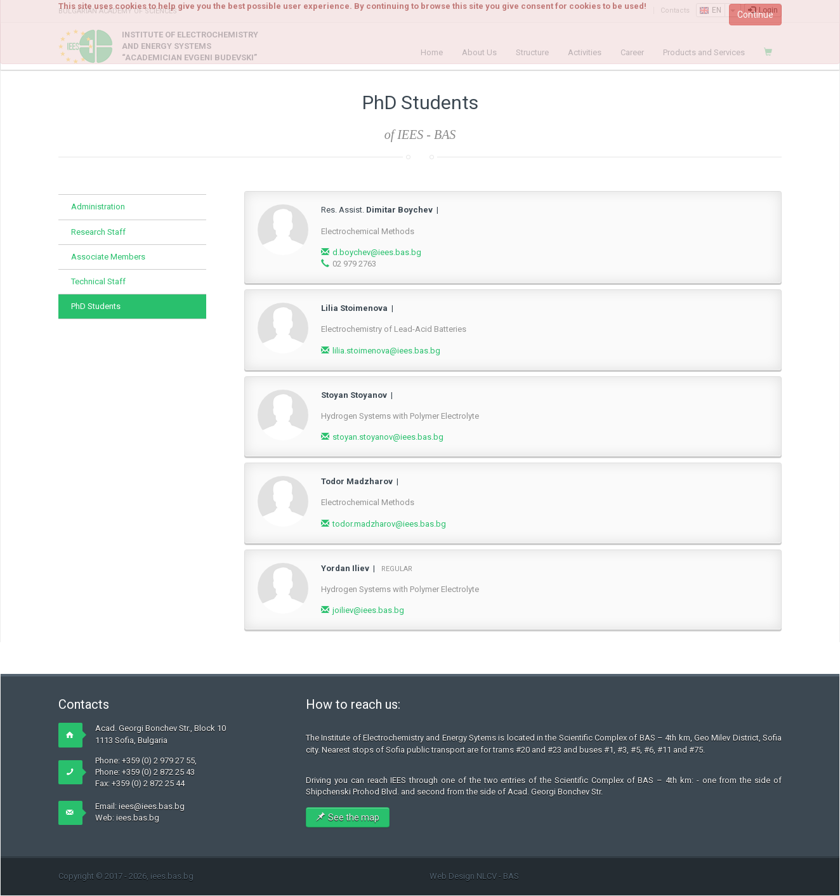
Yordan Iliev (345, 568)
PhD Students (96, 306)
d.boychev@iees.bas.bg (376, 252)
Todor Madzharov (357, 481)
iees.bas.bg (137, 817)
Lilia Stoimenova (354, 308)
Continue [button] (755, 15)
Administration (98, 206)
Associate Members (108, 256)
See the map (347, 817)
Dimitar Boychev (399, 209)
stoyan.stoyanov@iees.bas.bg (387, 437)
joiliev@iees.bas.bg (368, 610)
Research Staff (98, 232)
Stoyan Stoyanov (354, 395)
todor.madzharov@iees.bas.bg (389, 524)
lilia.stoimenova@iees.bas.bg (386, 350)
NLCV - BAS (497, 876)
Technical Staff (98, 281)
